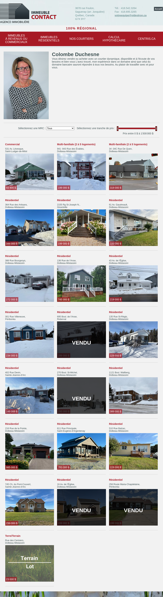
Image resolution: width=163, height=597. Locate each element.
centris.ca (147, 38)
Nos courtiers (81, 38)
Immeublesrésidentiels (48, 39)
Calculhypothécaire (114, 39)
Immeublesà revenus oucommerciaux (16, 39)
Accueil (158, 9)
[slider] (118, 128)
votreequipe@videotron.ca (131, 15)
